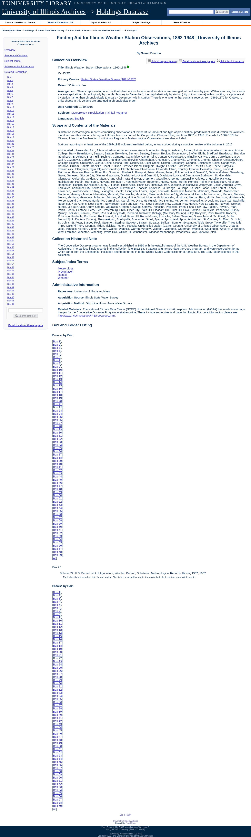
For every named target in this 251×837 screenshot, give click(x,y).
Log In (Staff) (125, 815)
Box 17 (10, 130)
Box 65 (10, 290)
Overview (10, 49)
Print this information (230, 61)
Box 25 (10, 157)
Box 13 (10, 117)
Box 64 (10, 287)
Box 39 (10, 204)
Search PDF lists (239, 11)
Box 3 (10, 84)
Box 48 (10, 234)
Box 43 (10, 217)
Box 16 (10, 127)
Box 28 (10, 167)
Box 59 (10, 270)
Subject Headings (141, 22)
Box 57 (10, 264)
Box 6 (10, 94)
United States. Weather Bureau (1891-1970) (108, 79)
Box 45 (10, 224)
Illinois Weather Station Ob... (108, 30)
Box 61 (10, 277)
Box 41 (10, 210)
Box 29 (10, 170)
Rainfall (110, 112)
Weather (121, 112)
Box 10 (10, 107)
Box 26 (10, 160)
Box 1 (10, 77)
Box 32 (10, 180)
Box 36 (10, 194)
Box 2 (10, 80)
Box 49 (10, 237)
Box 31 (10, 177)
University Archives (11, 30)
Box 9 (10, 104)
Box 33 (10, 184)
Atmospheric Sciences (79, 30)
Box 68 (10, 300)
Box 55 (10, 257)
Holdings (29, 30)
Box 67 (10, 297)
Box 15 (10, 124)
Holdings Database (122, 12)
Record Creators (182, 22)
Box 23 (10, 150)
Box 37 (10, 197)
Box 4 (10, 87)
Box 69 (10, 304)
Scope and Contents (16, 55)
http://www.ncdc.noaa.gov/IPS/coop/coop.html (86, 315)
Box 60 (10, 274)
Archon (123, 834)
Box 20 (10, 140)
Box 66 (10, 294)
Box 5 (10, 90)
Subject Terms (13, 60)
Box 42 (10, 214)
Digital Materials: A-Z (100, 22)
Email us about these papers (25, 325)
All (54, 558)
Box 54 (10, 254)
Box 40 (10, 207)
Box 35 (10, 190)
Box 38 (10, 200)
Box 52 (10, 247)
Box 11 (10, 110)
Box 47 (10, 230)
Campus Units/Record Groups (20, 22)
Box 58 (10, 267)
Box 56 (10, 260)
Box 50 (10, 240)
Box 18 (10, 134)
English (79, 118)
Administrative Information (19, 66)
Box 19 (10, 137)
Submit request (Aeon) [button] (162, 61)
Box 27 (10, 164)
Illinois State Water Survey (51, 30)
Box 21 (10, 144)
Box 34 (10, 187)
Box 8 (10, 100)
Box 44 (10, 220)
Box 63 (10, 284)
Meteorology (79, 112)
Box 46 (10, 227)
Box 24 (10, 154)
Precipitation (96, 112)
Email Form (131, 823)
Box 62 (10, 280)
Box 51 (10, 244)
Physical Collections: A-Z (60, 22)
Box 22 (10, 147)
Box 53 (10, 250)
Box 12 (10, 114)
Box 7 (10, 97)
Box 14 (10, 120)
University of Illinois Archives (44, 12)
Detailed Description (16, 71)
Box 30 (10, 174)
